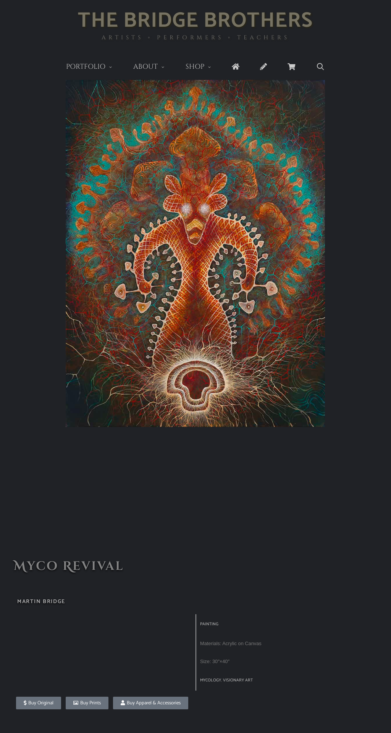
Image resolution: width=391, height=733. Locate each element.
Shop (204, 67)
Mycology (210, 680)
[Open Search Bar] (320, 67)
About (154, 67)
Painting (209, 624)
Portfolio (94, 67)
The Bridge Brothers (195, 20)
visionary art (238, 680)
